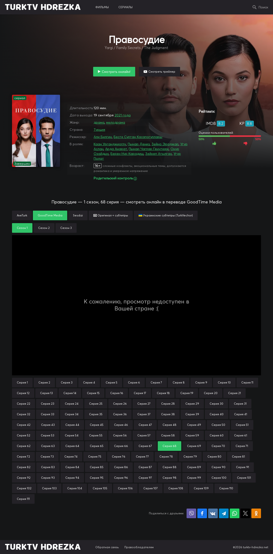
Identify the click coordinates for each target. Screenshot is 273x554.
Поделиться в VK (213, 513)
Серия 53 (47, 435)
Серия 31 (240, 403)
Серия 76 (118, 456)
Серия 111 (23, 499)
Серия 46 (121, 425)
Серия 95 (96, 477)
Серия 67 (145, 446)
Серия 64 (72, 446)
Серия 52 (23, 435)
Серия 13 (46, 393)
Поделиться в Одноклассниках (256, 513)
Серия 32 (23, 414)
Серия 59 (192, 435)
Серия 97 (145, 477)
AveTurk (22, 215)
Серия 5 (111, 382)
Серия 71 (242, 446)
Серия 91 (242, 467)
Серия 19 (186, 393)
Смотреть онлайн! (116, 72)
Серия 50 (218, 425)
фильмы (102, 7)
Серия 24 (72, 403)
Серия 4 (89, 382)
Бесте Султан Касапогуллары (138, 137)
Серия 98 (169, 477)
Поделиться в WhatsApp (234, 513)
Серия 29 (192, 403)
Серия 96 (121, 477)
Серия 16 (116, 393)
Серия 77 (142, 456)
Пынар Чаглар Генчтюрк (149, 149)
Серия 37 (144, 414)
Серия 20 (211, 393)
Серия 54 (72, 435)
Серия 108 (175, 488)
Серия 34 (72, 414)
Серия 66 (121, 446)
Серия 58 (168, 435)
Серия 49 (194, 425)
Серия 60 (217, 435)
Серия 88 (169, 467)
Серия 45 (96, 425)
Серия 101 (244, 477)
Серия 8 (179, 382)
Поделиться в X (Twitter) (245, 513)
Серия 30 (216, 403)
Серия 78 (166, 456)
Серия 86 (121, 467)
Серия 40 (217, 414)
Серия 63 (48, 446)
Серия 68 (169, 446)
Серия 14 (69, 393)
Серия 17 (140, 393)
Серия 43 (48, 425)
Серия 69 (194, 446)
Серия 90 (218, 467)
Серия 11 (247, 382)
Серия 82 (23, 467)
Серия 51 (242, 425)
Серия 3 (67, 382)
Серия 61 (240, 435)
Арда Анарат (116, 149)
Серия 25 (96, 403)
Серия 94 (72, 477)
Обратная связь (107, 547)
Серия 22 (23, 403)
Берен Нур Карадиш (127, 153)
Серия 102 (24, 488)
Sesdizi (78, 215)
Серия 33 (47, 414)
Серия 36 (120, 414)
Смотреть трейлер (161, 71)
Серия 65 (96, 446)
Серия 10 (224, 382)
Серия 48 (169, 425)
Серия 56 (120, 435)
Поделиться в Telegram (224, 513)
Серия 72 (23, 456)
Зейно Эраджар (165, 144)
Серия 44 (72, 425)
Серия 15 (93, 393)
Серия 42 (23, 425)
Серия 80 (214, 456)
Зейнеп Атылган (158, 153)
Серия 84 (72, 467)
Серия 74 (71, 456)
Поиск (263, 7)
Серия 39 (192, 414)
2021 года (123, 115)
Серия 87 (145, 467)
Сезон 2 (44, 228)
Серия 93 (48, 477)
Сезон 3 (66, 228)
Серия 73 (47, 456)
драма (99, 122)
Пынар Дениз (139, 144)
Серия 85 (96, 467)
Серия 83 (48, 467)
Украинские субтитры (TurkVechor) (166, 215)
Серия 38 (168, 414)
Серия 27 (144, 403)
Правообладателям (139, 547)
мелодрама (115, 122)
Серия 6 (134, 382)
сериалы (125, 7)
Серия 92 (23, 477)
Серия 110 (226, 488)
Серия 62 (23, 446)
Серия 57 (144, 435)
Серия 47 (145, 425)
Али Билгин (103, 137)
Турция (99, 129)
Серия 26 (120, 403)
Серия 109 (201, 488)
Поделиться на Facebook (202, 513)
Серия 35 (96, 414)
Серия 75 (94, 456)
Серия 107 (150, 488)
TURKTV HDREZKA (43, 7)
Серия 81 (238, 456)
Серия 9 (201, 382)
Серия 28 (168, 403)
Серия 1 (22, 382)
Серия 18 (163, 393)
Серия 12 (23, 393)
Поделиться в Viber (191, 513)
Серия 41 (240, 414)
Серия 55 (96, 435)
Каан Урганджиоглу (110, 144)
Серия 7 (156, 382)
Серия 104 (74, 488)
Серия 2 (44, 382)
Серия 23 (47, 403)
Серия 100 (219, 477)
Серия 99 (194, 477)
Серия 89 (194, 467)
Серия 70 (218, 446)
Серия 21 (234, 393)
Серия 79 (190, 456)
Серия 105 (100, 488)
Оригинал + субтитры (110, 215)
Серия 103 (49, 488)
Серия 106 (125, 488)
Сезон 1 (22, 228)
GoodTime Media (50, 215)
